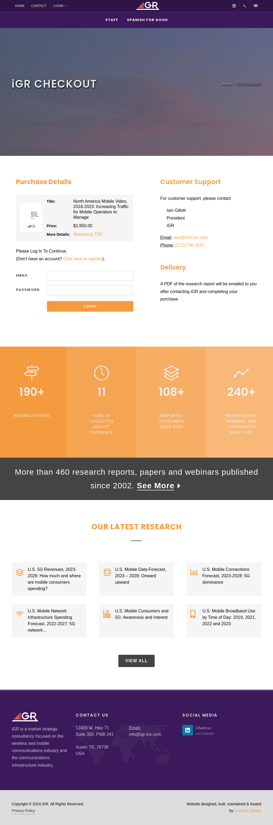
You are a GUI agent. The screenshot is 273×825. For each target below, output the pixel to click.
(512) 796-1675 (189, 245)
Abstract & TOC (88, 234)
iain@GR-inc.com (190, 237)
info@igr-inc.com (145, 734)
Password (28, 289)
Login (60, 6)
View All (136, 661)
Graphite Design (247, 810)
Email (22, 275)
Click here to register (82, 259)
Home (20, 6)
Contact (39, 6)
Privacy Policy (23, 810)
